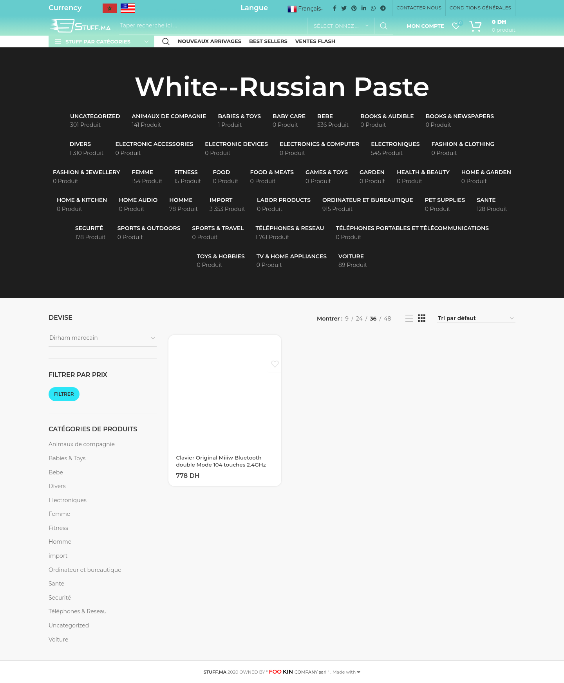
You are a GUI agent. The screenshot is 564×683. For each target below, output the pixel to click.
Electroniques (68, 500)
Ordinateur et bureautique (85, 569)
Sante (56, 583)
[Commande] (476, 319)
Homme (60, 541)
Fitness (58, 528)
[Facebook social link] (335, 8)
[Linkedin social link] (364, 8)
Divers (57, 486)
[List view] (409, 318)
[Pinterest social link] (354, 8)
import (58, 555)
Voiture (58, 639)
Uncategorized (69, 625)
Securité (60, 597)
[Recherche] (256, 26)
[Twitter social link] (344, 8)
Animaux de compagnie (82, 444)
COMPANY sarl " (299, 672)
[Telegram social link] (383, 8)
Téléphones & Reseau (78, 611)
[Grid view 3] (421, 318)
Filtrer (64, 394)
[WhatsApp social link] (373, 8)
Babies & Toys (67, 458)
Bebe (56, 472)
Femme (59, 513)
